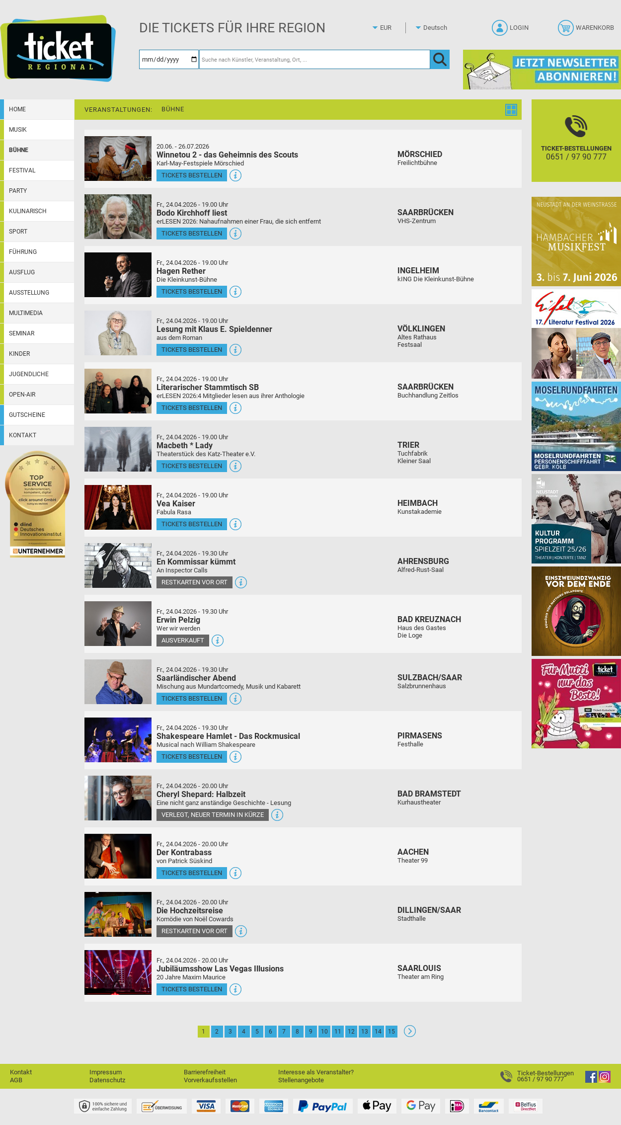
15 (391, 1031)
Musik (18, 129)
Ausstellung (29, 292)
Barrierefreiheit (205, 1072)
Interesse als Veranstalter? (316, 1072)
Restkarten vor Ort (194, 582)
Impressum (105, 1072)
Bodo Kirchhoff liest (191, 213)
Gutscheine (27, 414)
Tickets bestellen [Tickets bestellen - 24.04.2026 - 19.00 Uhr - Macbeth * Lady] (191, 466)
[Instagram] (605, 1080)
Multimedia (26, 313)
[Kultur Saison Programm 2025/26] (576, 518)
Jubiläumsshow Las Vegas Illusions (220, 968)
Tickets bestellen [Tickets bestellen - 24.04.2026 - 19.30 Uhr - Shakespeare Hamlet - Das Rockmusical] (191, 756)
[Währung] (395, 27)
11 (337, 1031)
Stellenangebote (301, 1080)
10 (324, 1031)
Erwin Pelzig (178, 620)
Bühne (18, 150)
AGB (16, 1080)
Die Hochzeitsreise (189, 910)
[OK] (440, 59)
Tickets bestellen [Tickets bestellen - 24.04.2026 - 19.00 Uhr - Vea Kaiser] (191, 524)
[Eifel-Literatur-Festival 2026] (576, 333)
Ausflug (22, 272)
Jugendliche (29, 374)
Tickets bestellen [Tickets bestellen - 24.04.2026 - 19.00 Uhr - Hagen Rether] (191, 291)
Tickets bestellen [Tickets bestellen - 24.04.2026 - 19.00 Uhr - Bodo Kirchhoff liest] (191, 233)
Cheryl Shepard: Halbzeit (200, 794)
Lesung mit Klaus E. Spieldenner (214, 329)
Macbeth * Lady (184, 445)
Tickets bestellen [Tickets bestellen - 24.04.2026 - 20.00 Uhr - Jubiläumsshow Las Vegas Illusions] (191, 989)
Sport (18, 231)
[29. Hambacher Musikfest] (576, 241)
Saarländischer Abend (196, 678)
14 (378, 1031)
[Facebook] (591, 1080)
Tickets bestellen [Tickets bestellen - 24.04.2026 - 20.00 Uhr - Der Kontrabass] (191, 873)
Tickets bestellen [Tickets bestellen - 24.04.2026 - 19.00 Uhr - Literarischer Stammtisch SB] (191, 407)
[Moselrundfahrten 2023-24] (576, 426)
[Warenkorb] (587, 31)
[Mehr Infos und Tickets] (118, 158)
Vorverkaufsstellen (210, 1080)
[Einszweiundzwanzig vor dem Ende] (576, 611)
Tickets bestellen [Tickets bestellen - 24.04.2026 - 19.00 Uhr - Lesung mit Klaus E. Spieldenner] (191, 349)
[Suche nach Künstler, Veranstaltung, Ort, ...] (314, 59)
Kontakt (22, 435)
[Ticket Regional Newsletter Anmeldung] (542, 69)
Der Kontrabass (184, 852)
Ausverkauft (182, 640)
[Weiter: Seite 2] (410, 1035)
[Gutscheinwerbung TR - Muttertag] (576, 703)
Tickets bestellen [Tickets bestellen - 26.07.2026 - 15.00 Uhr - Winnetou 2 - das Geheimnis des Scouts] (191, 175)
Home (17, 109)
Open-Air (22, 394)
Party (18, 190)
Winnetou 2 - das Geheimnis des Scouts (227, 155)
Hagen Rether (181, 271)
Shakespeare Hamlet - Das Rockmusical (228, 736)
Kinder (19, 353)
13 (364, 1031)
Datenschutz (107, 1080)
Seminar (21, 333)
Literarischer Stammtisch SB (207, 387)
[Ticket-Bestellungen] (576, 149)
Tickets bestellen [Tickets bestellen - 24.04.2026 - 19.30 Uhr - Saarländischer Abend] (191, 698)
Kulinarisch (28, 211)
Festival (22, 170)
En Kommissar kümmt (195, 561)
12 (351, 1031)
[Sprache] (438, 27)
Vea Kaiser (175, 503)
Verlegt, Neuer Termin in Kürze (212, 814)
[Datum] (169, 59)
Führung (23, 251)
